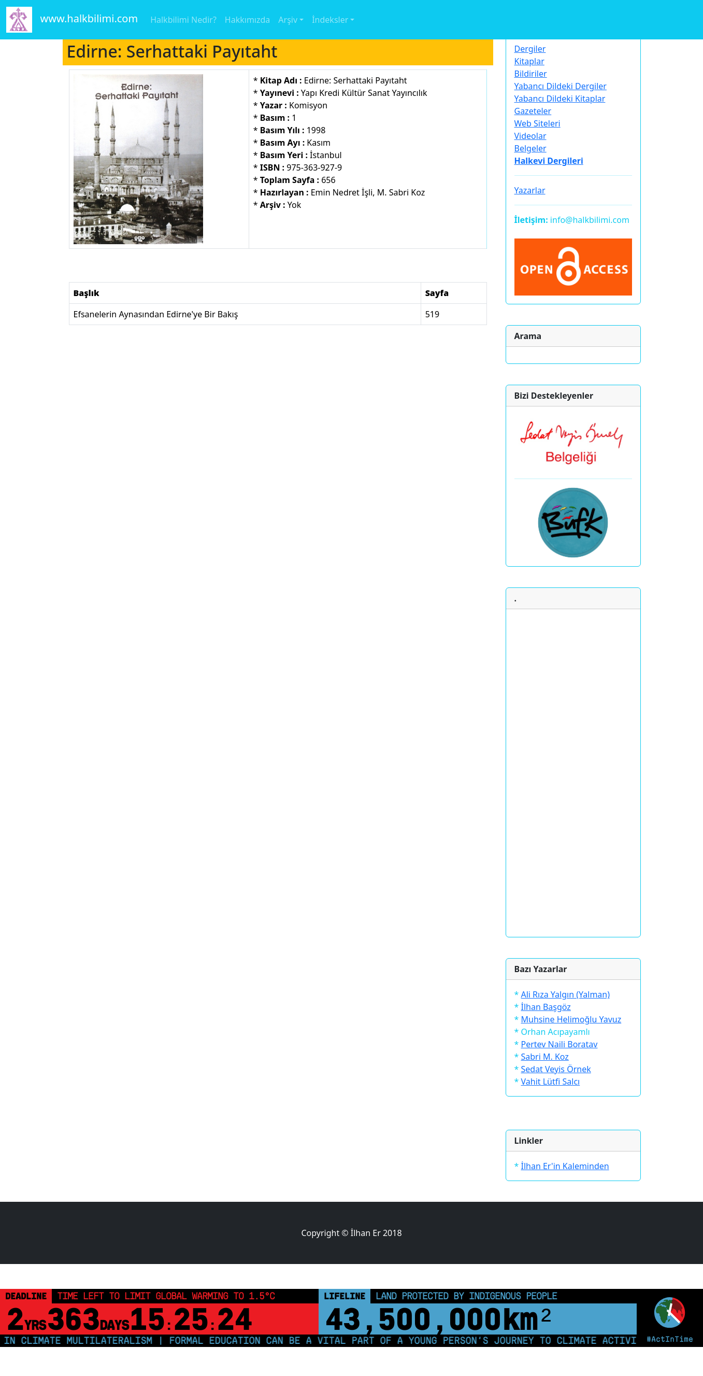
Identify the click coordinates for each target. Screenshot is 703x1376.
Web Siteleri (537, 123)
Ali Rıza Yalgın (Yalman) (565, 994)
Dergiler (530, 48)
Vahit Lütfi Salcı (550, 1081)
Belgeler (530, 148)
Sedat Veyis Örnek (556, 1069)
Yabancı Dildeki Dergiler (560, 86)
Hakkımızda (247, 19)
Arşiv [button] (287, 19)
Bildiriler (530, 73)
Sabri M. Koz (544, 1056)
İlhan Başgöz (545, 1007)
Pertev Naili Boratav (559, 1044)
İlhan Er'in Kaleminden (565, 1166)
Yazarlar (530, 190)
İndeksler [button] (330, 19)
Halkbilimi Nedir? (183, 19)
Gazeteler (533, 111)
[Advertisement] (573, 773)
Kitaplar (529, 61)
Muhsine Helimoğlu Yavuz (571, 1019)
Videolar (530, 136)
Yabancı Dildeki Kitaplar (560, 98)
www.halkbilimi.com (72, 20)
